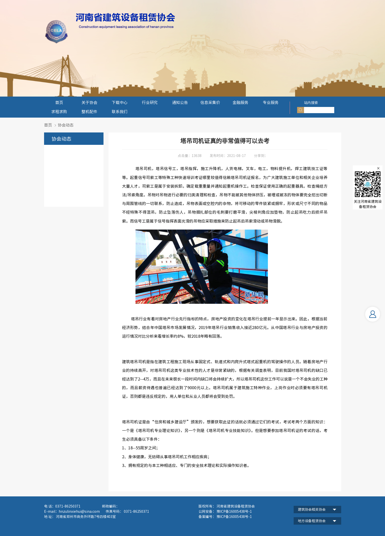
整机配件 (89, 112)
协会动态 (66, 125)
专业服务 (271, 102)
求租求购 (59, 112)
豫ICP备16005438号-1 (234, 516)
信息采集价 (210, 102)
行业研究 (150, 102)
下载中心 (120, 102)
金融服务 (240, 102)
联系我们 (120, 112)
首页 (59, 102)
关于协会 (89, 102)
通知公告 (180, 102)
